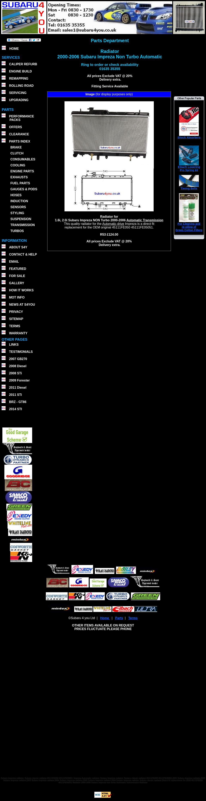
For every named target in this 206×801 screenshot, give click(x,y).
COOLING (17, 165)
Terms (133, 618)
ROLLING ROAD (21, 85)
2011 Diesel (17, 387)
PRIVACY (16, 311)
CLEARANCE (19, 134)
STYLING (17, 213)
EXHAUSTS (19, 177)
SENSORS (18, 207)
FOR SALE (17, 276)
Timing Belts (189, 187)
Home (105, 618)
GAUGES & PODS (23, 189)
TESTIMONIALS (21, 351)
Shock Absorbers (188, 136)
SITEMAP (16, 319)
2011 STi (15, 394)
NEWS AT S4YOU (22, 304)
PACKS (14, 120)
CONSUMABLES (22, 159)
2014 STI (15, 409)
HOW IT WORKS (21, 290)
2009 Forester (19, 380)
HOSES (15, 195)
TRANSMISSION (22, 225)
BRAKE (16, 147)
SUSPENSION (20, 219)
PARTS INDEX (19, 141)
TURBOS (17, 231)
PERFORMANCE (21, 116)
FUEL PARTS (20, 183)
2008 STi (15, 373)
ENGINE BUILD (20, 71)
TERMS (14, 326)
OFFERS (15, 127)
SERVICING (18, 93)
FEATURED (17, 268)
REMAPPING (18, 78)
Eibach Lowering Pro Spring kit (189, 167)
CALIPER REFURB (23, 64)
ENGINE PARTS (22, 171)
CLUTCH (16, 153)
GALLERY (16, 283)
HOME (14, 48)
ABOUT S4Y (18, 247)
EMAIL (14, 261)
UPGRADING (19, 100)
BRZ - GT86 (17, 402)
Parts (119, 618)
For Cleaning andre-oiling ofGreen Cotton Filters (188, 226)
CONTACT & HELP (23, 254)
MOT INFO (17, 297)
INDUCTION (19, 201)
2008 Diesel (17, 366)
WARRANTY (18, 333)
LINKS (14, 344)
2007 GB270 (18, 359)
